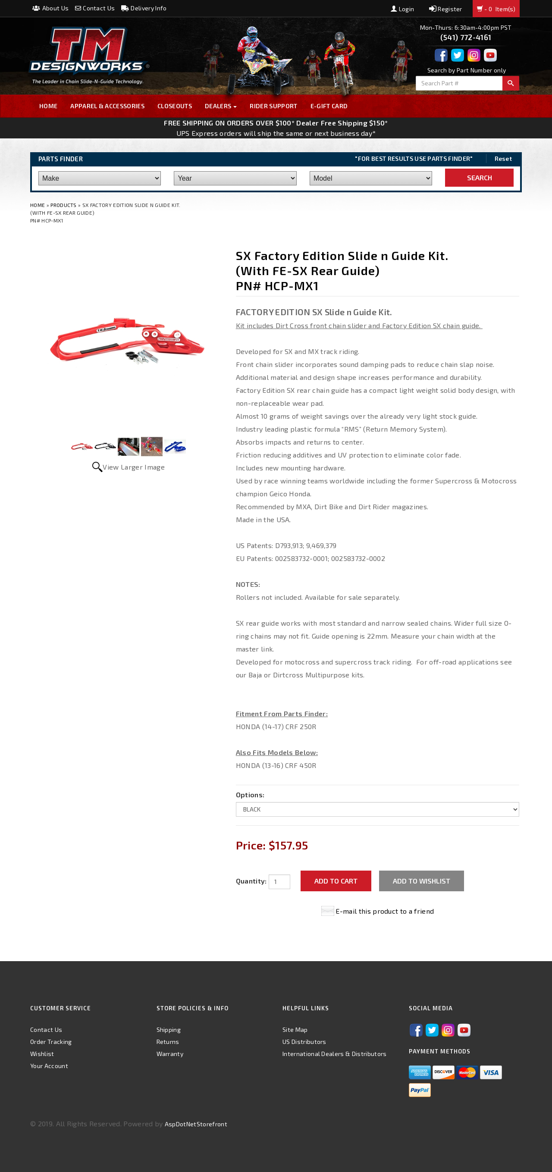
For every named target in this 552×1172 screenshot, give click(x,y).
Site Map (295, 1029)
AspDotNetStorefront (196, 1124)
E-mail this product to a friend (385, 911)
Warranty (170, 1053)
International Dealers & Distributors (334, 1053)
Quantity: (251, 881)
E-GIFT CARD (329, 106)
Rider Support (273, 106)
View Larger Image (133, 467)
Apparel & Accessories (107, 106)
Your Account (49, 1065)
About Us (50, 8)
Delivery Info (144, 8)
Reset (503, 158)
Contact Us (95, 8)
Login (402, 9)
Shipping (169, 1029)
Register (445, 9)
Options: (250, 794)
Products (63, 205)
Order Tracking (51, 1041)
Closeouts (174, 106)
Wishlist (42, 1053)
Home (48, 106)
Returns (168, 1041)
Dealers (221, 106)
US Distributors (304, 1041)
